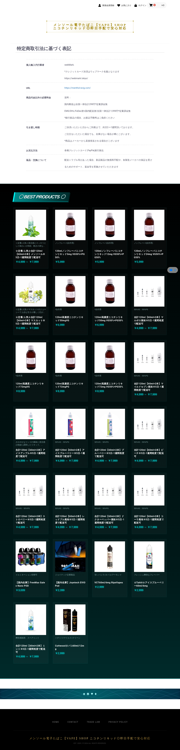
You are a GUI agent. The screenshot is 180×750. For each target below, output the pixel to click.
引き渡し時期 (33, 127)
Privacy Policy (118, 722)
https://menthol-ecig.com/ (77, 88)
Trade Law (93, 722)
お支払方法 (31, 150)
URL (28, 88)
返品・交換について (36, 160)
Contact (73, 722)
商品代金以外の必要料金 (38, 97)
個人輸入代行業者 (35, 65)
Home (55, 722)
